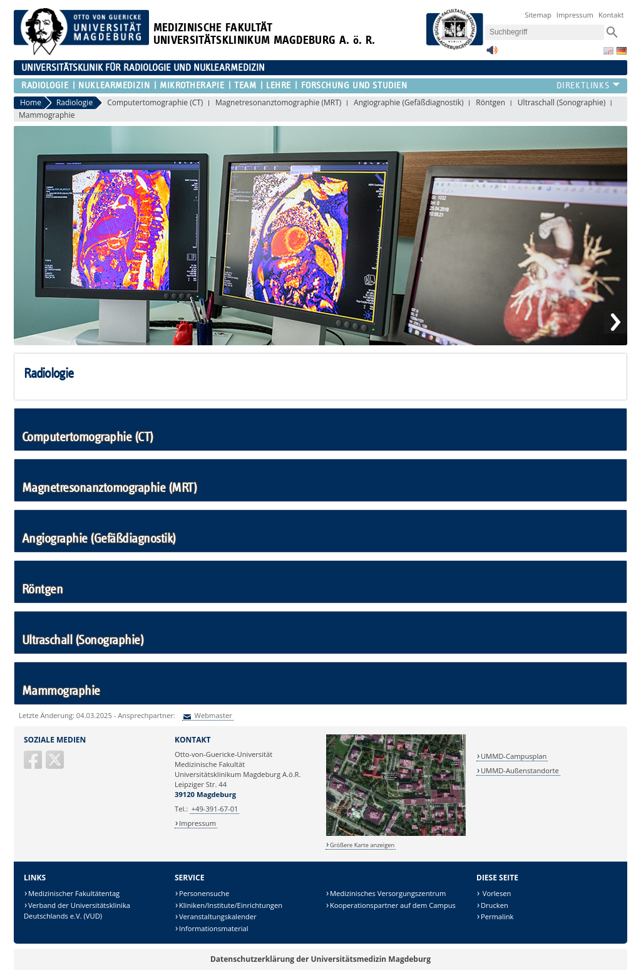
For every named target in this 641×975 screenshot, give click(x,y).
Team (245, 85)
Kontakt (611, 14)
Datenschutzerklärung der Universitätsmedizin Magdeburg (320, 959)
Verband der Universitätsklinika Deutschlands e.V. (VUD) (77, 910)
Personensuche (204, 893)
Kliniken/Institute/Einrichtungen (230, 905)
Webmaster (212, 715)
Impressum (574, 14)
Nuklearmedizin (114, 85)
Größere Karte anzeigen (362, 845)
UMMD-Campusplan (513, 756)
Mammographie (46, 115)
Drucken (494, 905)
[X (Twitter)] (56, 764)
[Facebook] (34, 764)
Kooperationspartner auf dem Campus (393, 905)
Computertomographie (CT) (155, 102)
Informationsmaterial (214, 928)
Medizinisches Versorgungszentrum (388, 893)
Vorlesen (496, 893)
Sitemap (538, 14)
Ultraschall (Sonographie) (561, 102)
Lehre (278, 85)
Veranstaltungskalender (218, 916)
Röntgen (490, 102)
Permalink (497, 916)
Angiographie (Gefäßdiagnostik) (409, 102)
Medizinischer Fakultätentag (74, 893)
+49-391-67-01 (215, 808)
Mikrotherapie (192, 85)
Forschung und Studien (354, 85)
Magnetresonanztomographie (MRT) (278, 102)
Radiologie (45, 85)
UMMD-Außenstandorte (520, 770)
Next (615, 322)
